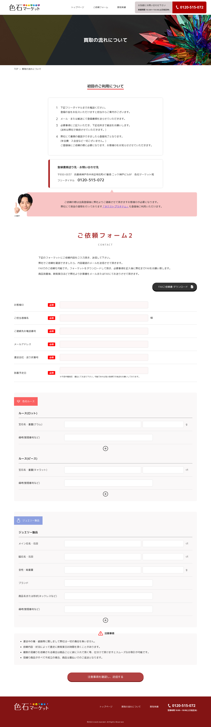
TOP (16, 68)
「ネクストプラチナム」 (115, 206)
